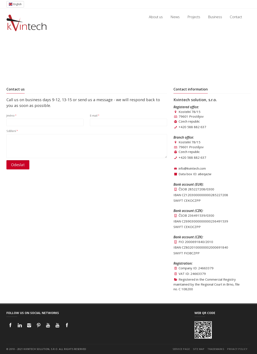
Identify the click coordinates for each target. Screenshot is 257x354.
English (15, 4)
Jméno (11, 115)
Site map (198, 349)
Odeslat (18, 164)
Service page (181, 349)
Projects (193, 16)
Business (215, 16)
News (175, 16)
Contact (236, 16)
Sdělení (12, 131)
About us (156, 16)
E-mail (94, 115)
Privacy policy (237, 349)
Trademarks (216, 349)
